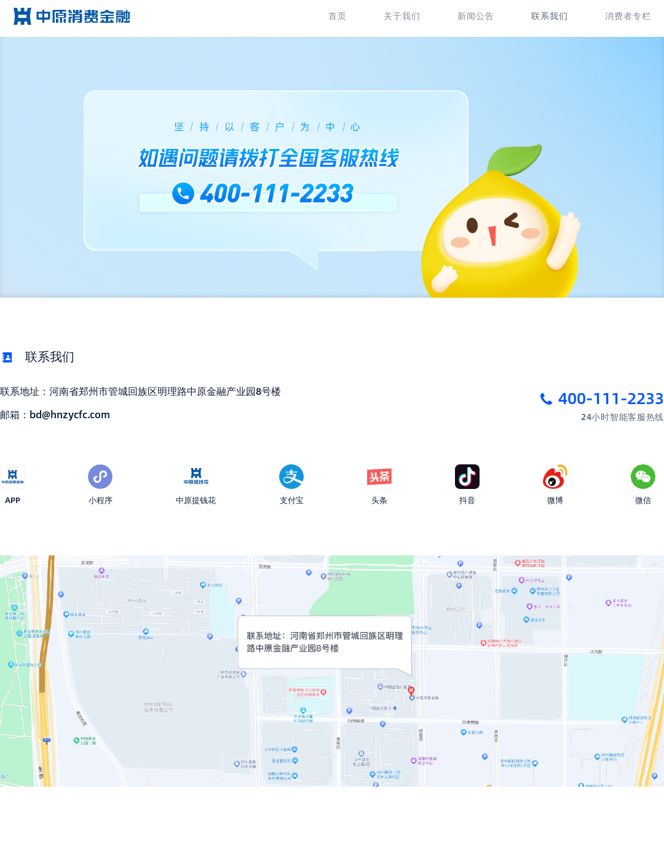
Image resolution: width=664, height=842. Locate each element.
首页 (337, 15)
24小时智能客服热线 (622, 416)
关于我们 (402, 15)
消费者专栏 (628, 15)
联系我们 (549, 15)
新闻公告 (475, 15)
